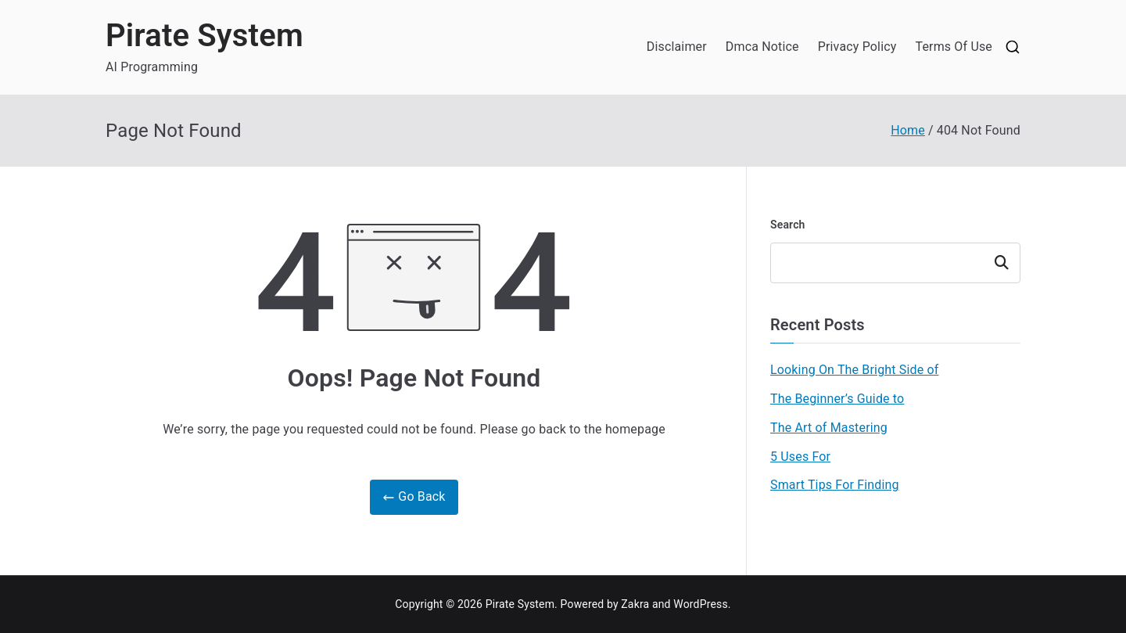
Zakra (635, 604)
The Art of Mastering (829, 427)
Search (787, 224)
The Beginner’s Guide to (837, 398)
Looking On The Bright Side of (854, 369)
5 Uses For (800, 456)
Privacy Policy (857, 46)
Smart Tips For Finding (834, 484)
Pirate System (204, 35)
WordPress (700, 604)
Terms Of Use (953, 46)
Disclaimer (677, 46)
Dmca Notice (762, 46)
